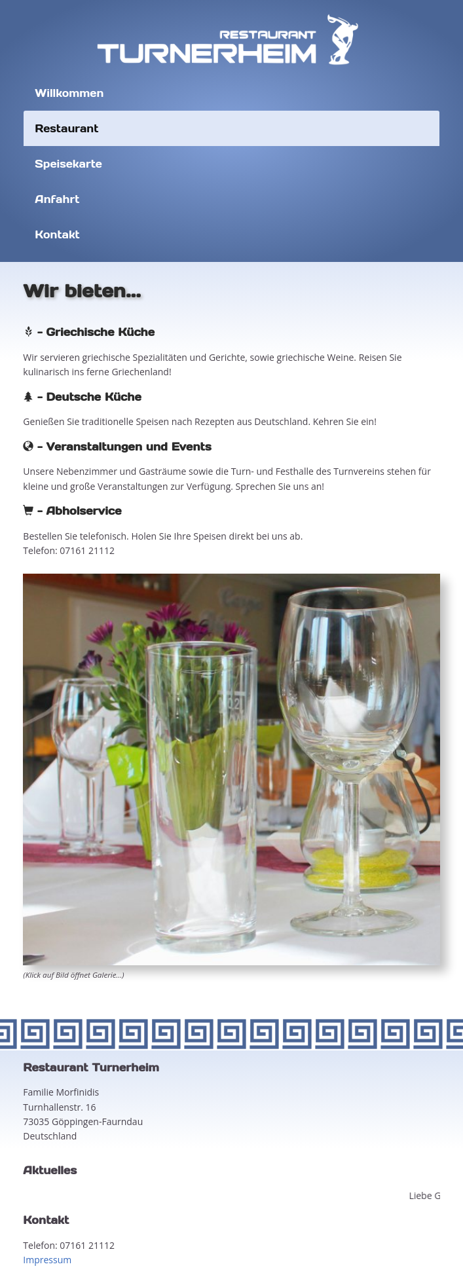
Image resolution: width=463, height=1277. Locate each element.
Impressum (47, 1259)
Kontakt (57, 234)
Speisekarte (68, 163)
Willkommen (69, 93)
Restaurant (66, 128)
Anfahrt (57, 199)
